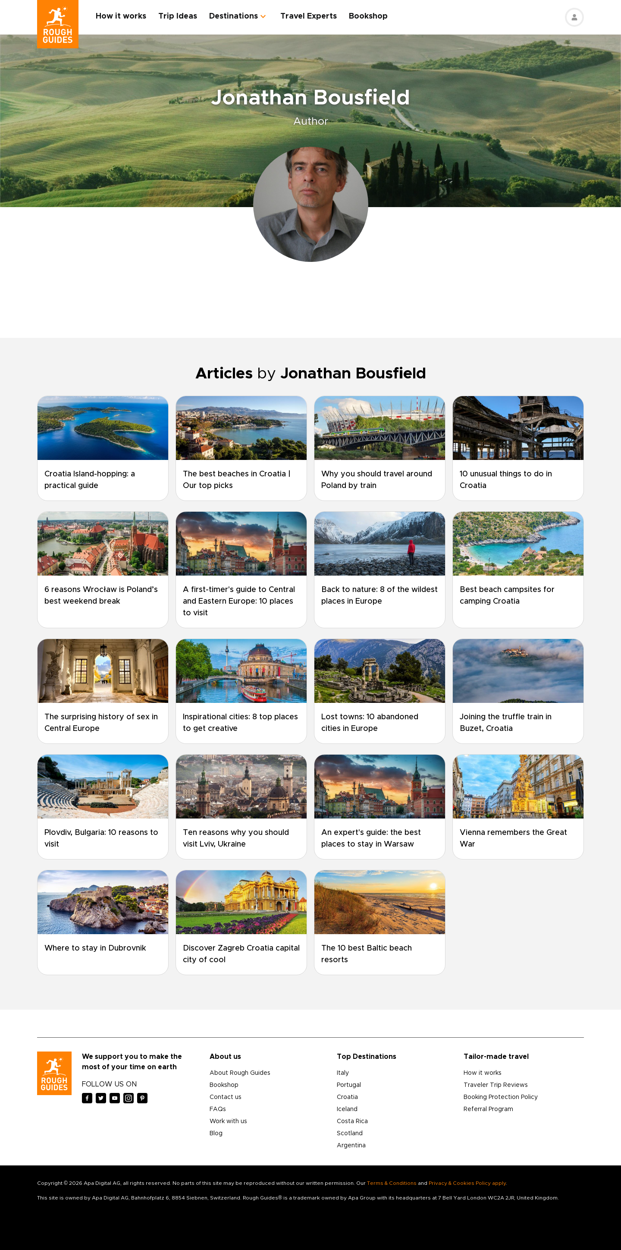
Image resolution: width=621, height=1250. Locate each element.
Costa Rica (352, 1121)
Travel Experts (308, 16)
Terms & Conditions (392, 1183)
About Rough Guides (240, 1073)
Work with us (228, 1121)
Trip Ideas (177, 16)
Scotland (350, 1133)
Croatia (347, 1097)
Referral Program (488, 1109)
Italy (343, 1073)
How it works (121, 16)
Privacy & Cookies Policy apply (467, 1183)
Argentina (351, 1146)
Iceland (347, 1109)
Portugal (349, 1085)
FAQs (218, 1109)
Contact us (226, 1097)
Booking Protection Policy (501, 1097)
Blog (216, 1133)
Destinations (233, 16)
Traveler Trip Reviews (496, 1085)
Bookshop (368, 16)
